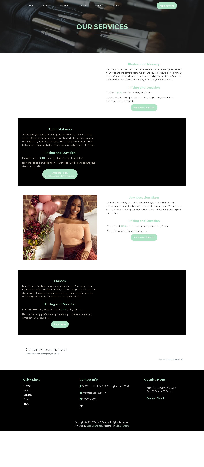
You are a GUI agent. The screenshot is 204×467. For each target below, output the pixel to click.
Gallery (82, 5)
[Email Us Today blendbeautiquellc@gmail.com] (60, 192)
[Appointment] (167, 5)
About (46, 5)
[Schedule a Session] (144, 107)
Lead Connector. (95, 461)
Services (64, 5)
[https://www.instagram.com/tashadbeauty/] (108, 443)
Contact (116, 5)
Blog (99, 5)
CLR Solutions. (123, 461)
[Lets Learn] (60, 353)
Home (29, 5)
